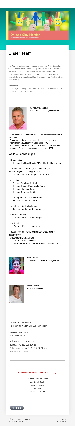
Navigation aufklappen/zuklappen (37, 4)
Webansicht (61, 421)
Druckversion (16, 419)
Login (64, 419)
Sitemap (26, 419)
